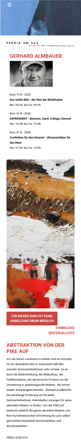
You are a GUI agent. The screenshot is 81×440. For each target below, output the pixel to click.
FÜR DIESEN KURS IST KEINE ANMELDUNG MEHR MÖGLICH (32, 318)
